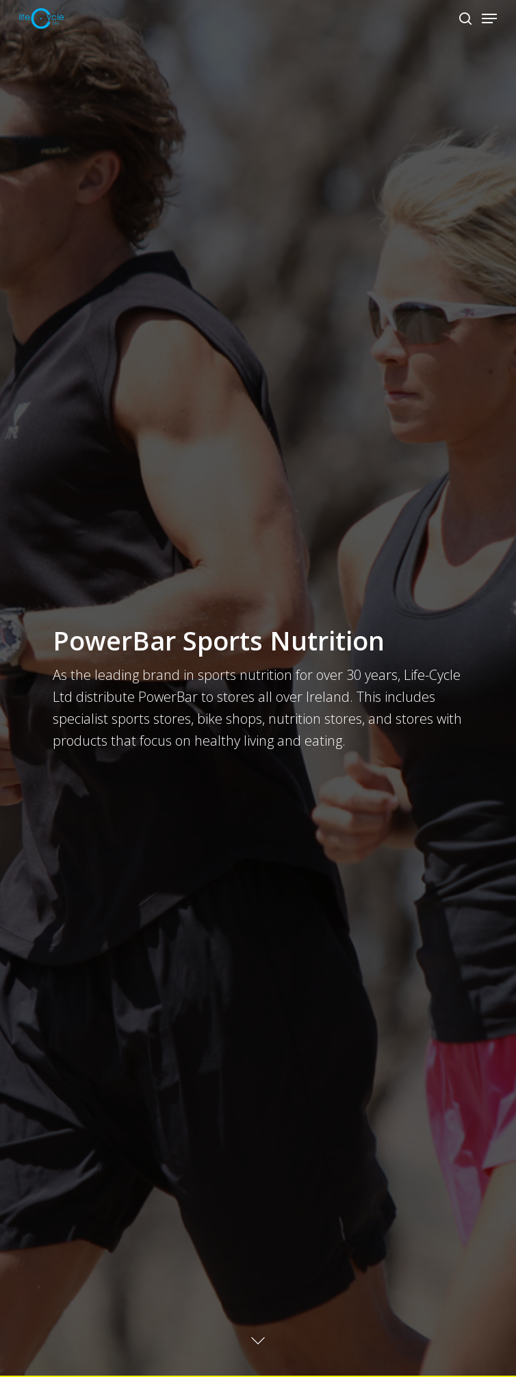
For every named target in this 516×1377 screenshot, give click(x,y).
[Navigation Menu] (489, 18)
